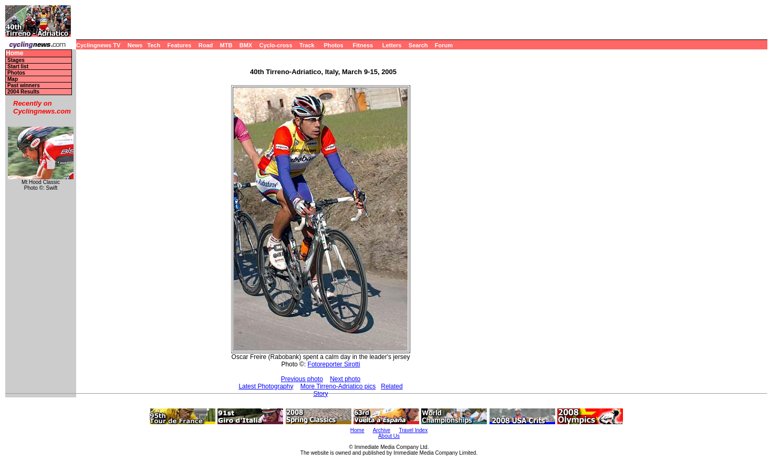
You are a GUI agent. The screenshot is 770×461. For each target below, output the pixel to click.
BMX (246, 45)
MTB (226, 45)
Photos (333, 45)
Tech (153, 45)
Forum (444, 45)
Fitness (362, 45)
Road (206, 45)
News (135, 45)
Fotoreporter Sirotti (334, 364)
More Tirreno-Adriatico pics (338, 386)
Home (14, 53)
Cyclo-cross (276, 45)
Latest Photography (265, 386)
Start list (17, 66)
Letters (392, 45)
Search (418, 45)
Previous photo (302, 379)
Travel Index (413, 430)
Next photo (345, 379)
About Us (389, 436)
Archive (381, 430)
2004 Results (23, 92)
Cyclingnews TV (98, 45)
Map (12, 79)
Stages (16, 60)
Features (180, 45)
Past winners (23, 85)
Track (307, 45)
